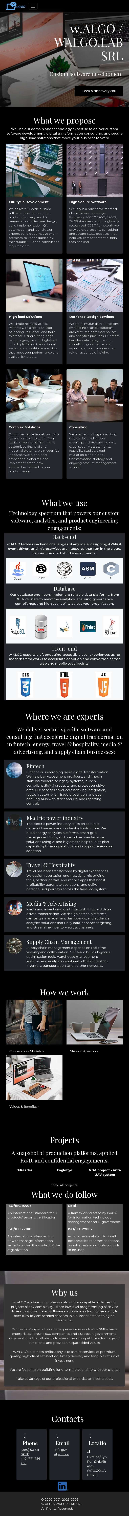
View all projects (64, 1185)
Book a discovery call (99, 91)
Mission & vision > (84, 1051)
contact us (103, 1379)
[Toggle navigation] (33, 6)
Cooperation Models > (26, 1051)
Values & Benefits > (24, 1106)
